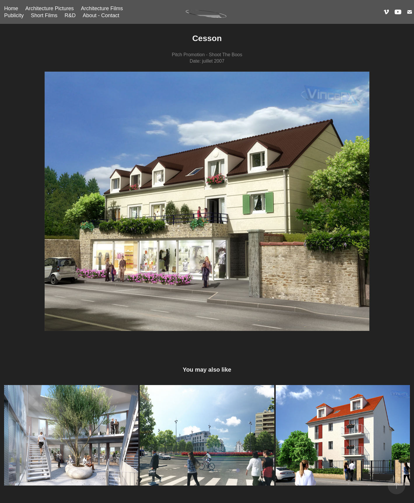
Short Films (44, 15)
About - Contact (101, 15)
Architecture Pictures (49, 8)
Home (11, 8)
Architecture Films (102, 8)
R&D (70, 15)
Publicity (14, 15)
